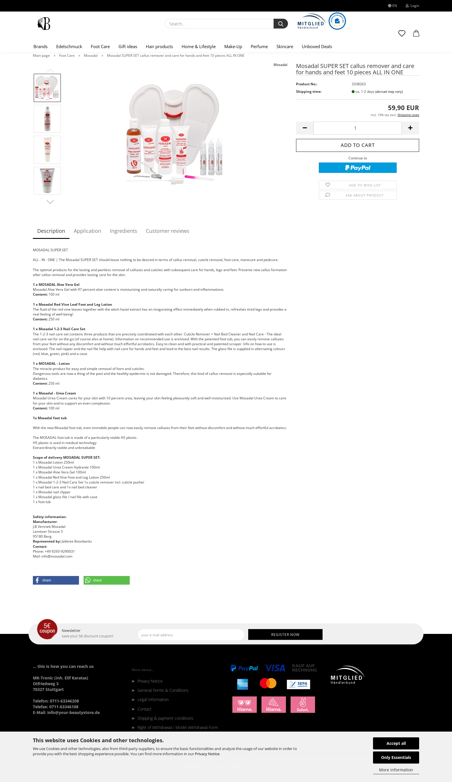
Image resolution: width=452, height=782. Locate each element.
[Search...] (281, 24)
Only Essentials (396, 757)
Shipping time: (308, 91)
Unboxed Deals (317, 46)
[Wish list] (402, 36)
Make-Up (233, 46)
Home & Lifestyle (199, 46)
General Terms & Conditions (163, 690)
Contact (145, 709)
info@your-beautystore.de (73, 712)
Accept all (396, 743)
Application (87, 230)
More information (396, 769)
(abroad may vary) (389, 91)
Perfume (259, 46)
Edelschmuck (69, 46)
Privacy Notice (207, 753)
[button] (416, 36)
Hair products (159, 46)
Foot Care (100, 46)
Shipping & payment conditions (165, 718)
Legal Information (153, 699)
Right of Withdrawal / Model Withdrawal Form (178, 727)
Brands (40, 46)
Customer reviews (167, 230)
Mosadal (280, 64)
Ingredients (123, 230)
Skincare (284, 46)
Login (412, 5)
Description (51, 230)
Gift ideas (127, 46)
